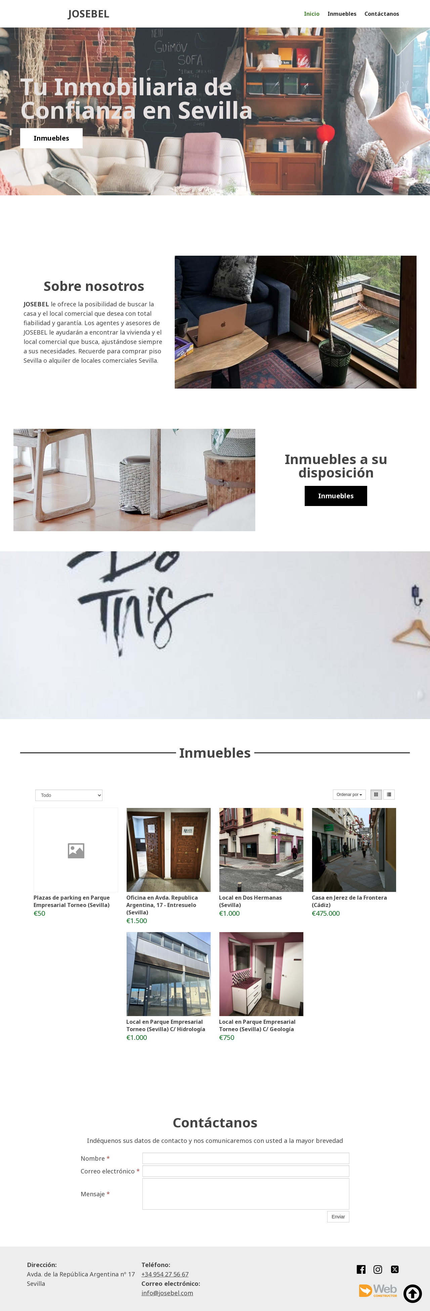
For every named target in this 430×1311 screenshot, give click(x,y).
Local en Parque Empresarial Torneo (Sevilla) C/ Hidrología (165, 1025)
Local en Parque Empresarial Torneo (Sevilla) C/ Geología (257, 1025)
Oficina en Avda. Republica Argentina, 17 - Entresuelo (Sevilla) (162, 905)
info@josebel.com (167, 1293)
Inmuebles (342, 13)
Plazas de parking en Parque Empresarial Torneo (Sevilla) (72, 901)
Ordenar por (349, 794)
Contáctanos (381, 13)
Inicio (311, 13)
